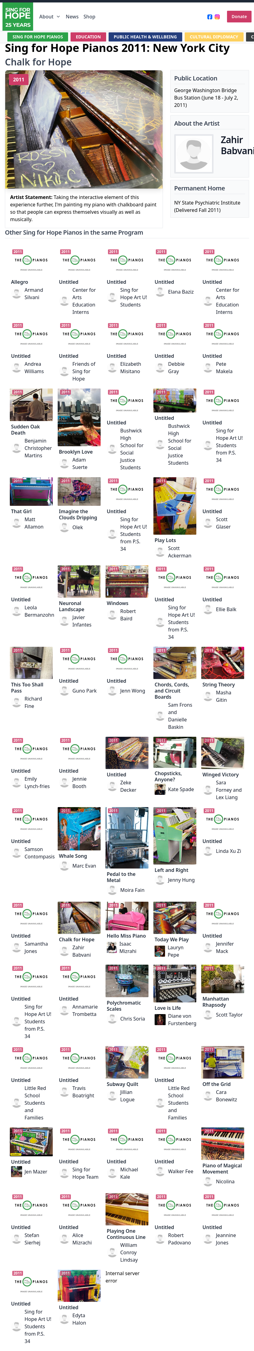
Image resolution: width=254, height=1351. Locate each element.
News (72, 16)
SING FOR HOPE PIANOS (38, 37)
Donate (239, 16)
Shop (89, 16)
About (50, 16)
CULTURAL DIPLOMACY (215, 37)
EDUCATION (89, 37)
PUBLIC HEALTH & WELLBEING (146, 37)
